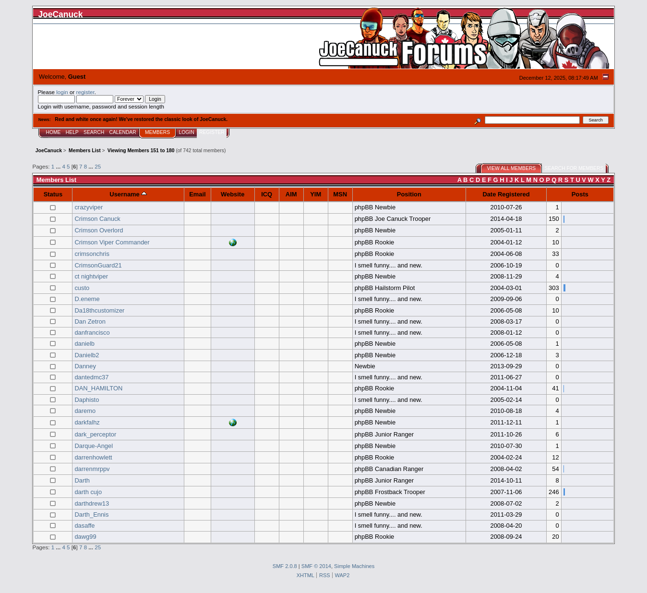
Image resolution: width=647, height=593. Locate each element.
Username (128, 194)
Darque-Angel (93, 445)
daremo (85, 410)
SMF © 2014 (316, 566)
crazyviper (88, 207)
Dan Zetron (90, 321)
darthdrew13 (91, 503)
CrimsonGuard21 (97, 265)
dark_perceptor (95, 434)
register (85, 92)
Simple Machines (354, 566)
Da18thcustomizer (99, 310)
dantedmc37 (91, 377)
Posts (580, 194)
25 (98, 166)
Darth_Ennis (91, 514)
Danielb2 (86, 355)
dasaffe (84, 525)
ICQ (266, 194)
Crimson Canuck (97, 218)
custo (81, 287)
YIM (315, 194)
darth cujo (88, 492)
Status (53, 194)
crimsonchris (91, 253)
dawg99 (85, 536)
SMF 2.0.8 (285, 566)
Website (232, 194)
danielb (84, 343)
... (59, 166)
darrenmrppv (91, 468)
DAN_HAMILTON (98, 388)
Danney (85, 366)
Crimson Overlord (98, 230)
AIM (291, 194)
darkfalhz (86, 422)
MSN (340, 194)
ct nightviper (91, 276)
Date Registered (505, 194)
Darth (82, 480)
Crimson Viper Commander (111, 242)
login (62, 92)
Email (197, 194)
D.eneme (86, 299)
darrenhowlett (93, 457)
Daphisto (86, 399)
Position (409, 194)
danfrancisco (91, 332)
